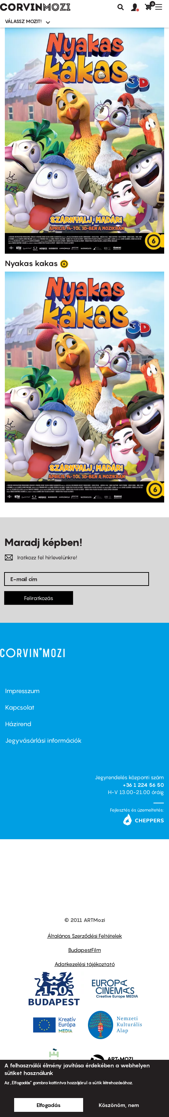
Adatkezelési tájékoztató (84, 964)
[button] (138, 7)
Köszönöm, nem (119, 1105)
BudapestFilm (84, 950)
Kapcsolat (19, 707)
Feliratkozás (38, 598)
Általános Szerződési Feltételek (84, 936)
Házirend (18, 724)
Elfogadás (49, 1105)
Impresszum (22, 690)
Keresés (120, 7)
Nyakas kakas (31, 263)
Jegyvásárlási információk (43, 740)
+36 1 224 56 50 (143, 785)
